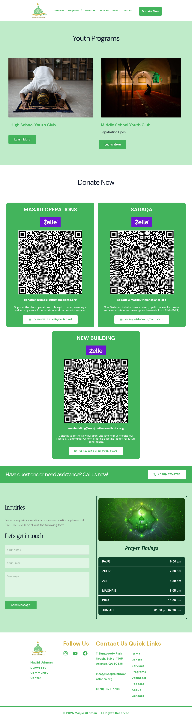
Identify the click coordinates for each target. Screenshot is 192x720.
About (116, 10)
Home (136, 655)
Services (59, 10)
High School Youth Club (33, 125)
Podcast (104, 10)
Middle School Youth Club (126, 125)
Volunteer (91, 10)
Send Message (20, 606)
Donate (137, 661)
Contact (127, 10)
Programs (75, 10)
